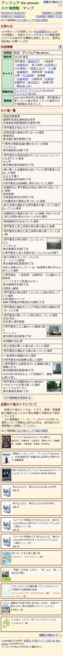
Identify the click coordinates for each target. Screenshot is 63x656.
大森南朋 (22, 79)
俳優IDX (7, 16)
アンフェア (21, 90)
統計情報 (41, 20)
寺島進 (49, 79)
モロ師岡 (28, 75)
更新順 (47, 13)
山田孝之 (50, 65)
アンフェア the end (25, 93)
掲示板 (5, 41)
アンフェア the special (41, 90)
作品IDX (19, 13)
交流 (58, 16)
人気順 (57, 13)
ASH (48, 640)
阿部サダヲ (37, 68)
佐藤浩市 (22, 65)
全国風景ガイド (45, 31)
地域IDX (19, 16)
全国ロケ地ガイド (34, 640)
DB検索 (41, 16)
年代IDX (7, 13)
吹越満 (49, 72)
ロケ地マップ (26, 20)
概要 (50, 16)
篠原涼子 (33, 61)
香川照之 (33, 82)
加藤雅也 (22, 72)
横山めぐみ (23, 85)
